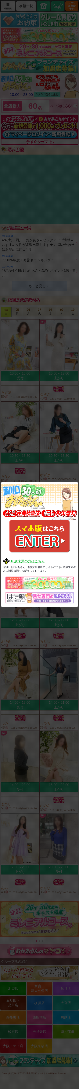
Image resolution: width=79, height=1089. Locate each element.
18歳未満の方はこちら (27, 561)
